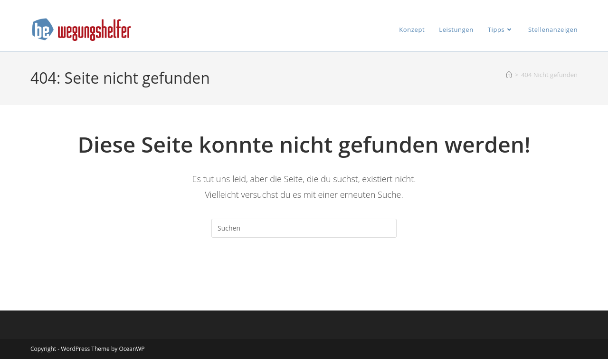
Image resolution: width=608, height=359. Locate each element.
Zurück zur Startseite (304, 276)
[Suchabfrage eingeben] (304, 228)
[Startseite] (509, 74)
